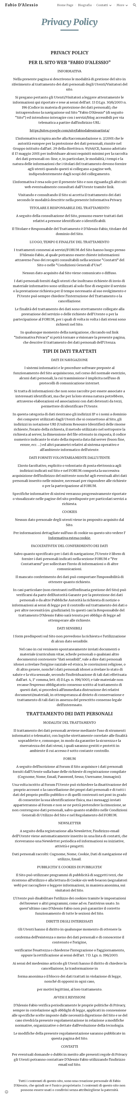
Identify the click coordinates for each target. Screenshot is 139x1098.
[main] (69, 23)
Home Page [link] (65, 5)
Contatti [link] (102, 5)
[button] (134, 5)
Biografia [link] (85, 5)
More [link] (120, 5)
